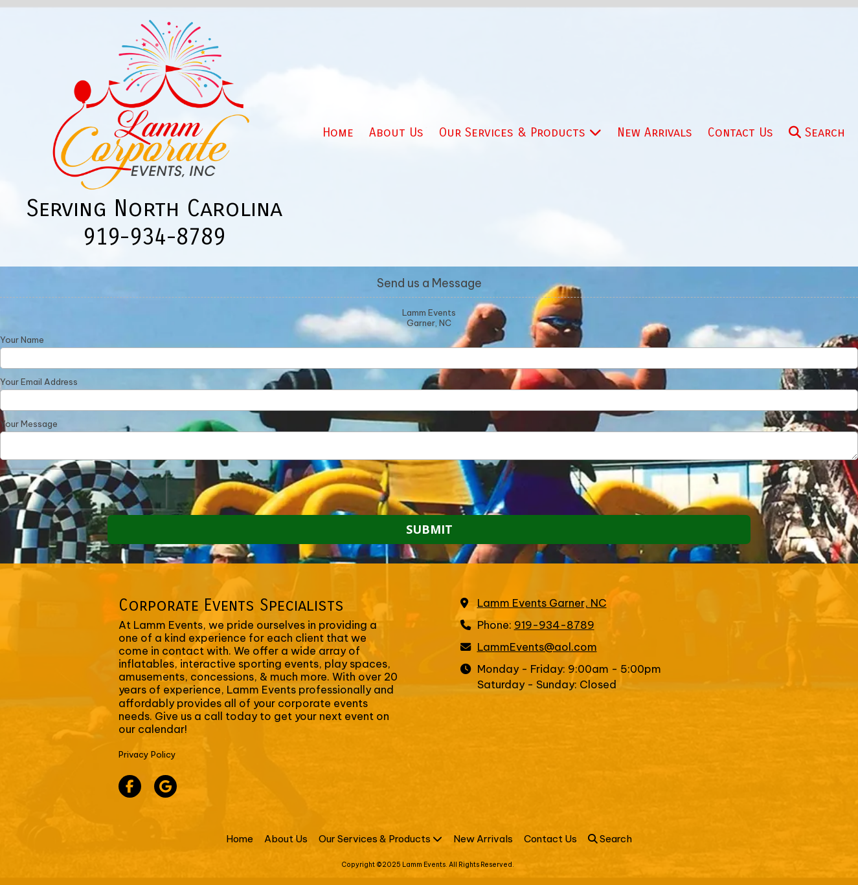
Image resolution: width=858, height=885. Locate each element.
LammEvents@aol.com (537, 646)
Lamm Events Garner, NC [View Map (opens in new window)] (542, 602)
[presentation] (83, 489)
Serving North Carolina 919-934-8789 (154, 223)
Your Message (29, 424)
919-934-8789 (554, 624)
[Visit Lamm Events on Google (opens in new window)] (165, 786)
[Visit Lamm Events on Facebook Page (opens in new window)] (130, 786)
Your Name (22, 339)
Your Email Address (39, 382)
